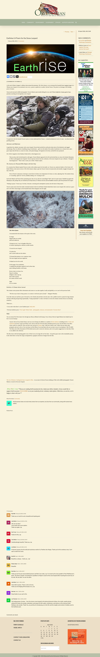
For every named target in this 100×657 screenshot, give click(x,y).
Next (72, 31)
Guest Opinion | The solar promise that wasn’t (85, 47)
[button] (76, 22)
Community (17, 398)
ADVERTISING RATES (73, 625)
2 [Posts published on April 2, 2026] (51, 628)
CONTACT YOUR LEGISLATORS (22, 637)
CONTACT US (17, 640)
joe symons (82, 40)
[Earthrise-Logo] (40, 58)
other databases (55, 321)
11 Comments (21, 41)
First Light (22, 310)
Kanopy (40, 325)
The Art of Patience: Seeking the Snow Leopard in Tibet (20, 380)
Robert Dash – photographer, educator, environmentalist (39, 310)
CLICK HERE (24, 391)
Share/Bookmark (25, 77)
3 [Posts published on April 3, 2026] (54, 628)
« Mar (42, 638)
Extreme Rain (57, 310)
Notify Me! (32, 306)
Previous (67, 31)
